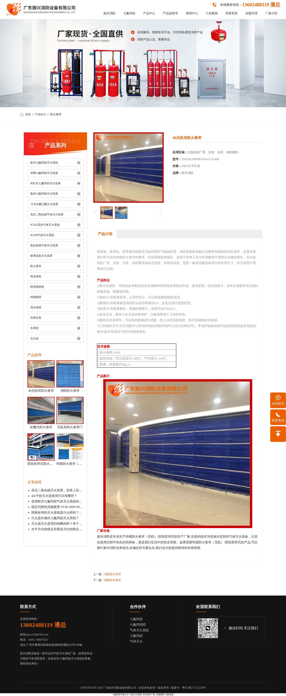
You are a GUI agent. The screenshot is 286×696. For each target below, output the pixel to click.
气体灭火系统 (139, 630)
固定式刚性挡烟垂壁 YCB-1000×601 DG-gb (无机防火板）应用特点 (57, 507)
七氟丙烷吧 (138, 624)
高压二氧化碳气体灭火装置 (47, 214)
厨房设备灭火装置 (41, 255)
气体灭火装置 (136, 694)
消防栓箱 (170, 694)
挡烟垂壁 (35, 297)
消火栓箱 (35, 307)
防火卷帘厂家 (149, 694)
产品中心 (149, 13)
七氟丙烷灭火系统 (71, 658)
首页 (28, 114)
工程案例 (212, 13)
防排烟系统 (37, 286)
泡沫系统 (35, 276)
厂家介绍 (271, 13)
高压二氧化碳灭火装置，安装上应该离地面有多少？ (57, 490)
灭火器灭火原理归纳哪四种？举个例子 (57, 523)
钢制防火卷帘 (112, 580)
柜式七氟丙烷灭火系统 (44, 162)
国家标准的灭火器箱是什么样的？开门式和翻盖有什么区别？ (57, 512)
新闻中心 (192, 13)
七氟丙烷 (129, 13)
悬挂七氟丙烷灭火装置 (44, 193)
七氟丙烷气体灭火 (120, 694)
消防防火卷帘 (112, 574)
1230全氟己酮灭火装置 (44, 204)
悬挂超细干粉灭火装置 (44, 245)
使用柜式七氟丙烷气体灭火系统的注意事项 (57, 501)
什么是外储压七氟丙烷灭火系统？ (55, 518)
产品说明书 (170, 13)
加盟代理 (251, 13)
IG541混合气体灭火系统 (45, 224)
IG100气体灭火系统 (42, 235)
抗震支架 (35, 317)
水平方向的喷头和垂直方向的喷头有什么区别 (57, 529)
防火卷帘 (55, 114)
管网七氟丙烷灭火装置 (44, 172)
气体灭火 (136, 641)
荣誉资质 (232, 13)
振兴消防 (109, 13)
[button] (161, 212)
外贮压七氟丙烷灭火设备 (45, 183)
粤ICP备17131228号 (194, 687)
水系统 (34, 328)
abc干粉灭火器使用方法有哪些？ (54, 495)
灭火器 (34, 338)
